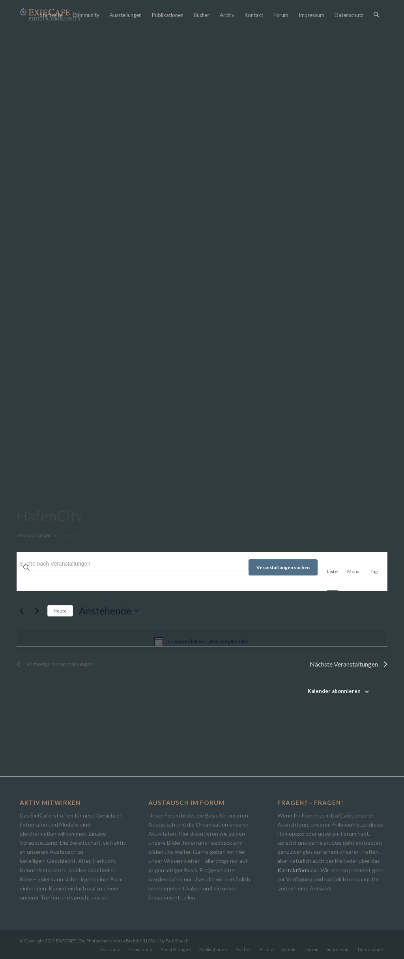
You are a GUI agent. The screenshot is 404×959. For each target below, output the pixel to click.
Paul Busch (177, 940)
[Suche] (376, 15)
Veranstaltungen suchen (283, 567)
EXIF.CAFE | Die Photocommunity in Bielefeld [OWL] (107, 940)
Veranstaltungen (34, 535)
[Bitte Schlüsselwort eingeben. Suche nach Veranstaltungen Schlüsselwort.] (133, 563)
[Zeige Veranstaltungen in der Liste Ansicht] (332, 571)
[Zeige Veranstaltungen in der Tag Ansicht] (374, 571)
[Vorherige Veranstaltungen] (21, 610)
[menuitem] (51, 15)
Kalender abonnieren (334, 691)
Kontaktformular (297, 870)
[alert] (202, 641)
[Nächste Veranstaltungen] (36, 610)
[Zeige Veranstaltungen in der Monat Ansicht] (354, 571)
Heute (60, 610)
